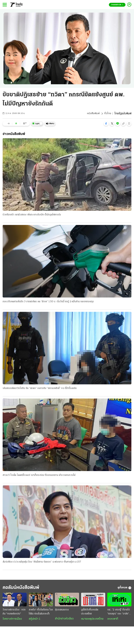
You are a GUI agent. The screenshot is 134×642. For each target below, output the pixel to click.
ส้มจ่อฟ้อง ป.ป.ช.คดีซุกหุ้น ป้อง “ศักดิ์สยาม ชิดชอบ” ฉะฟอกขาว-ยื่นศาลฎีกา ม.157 (42, 562)
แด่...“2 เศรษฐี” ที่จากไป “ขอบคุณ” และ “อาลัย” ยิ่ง (118, 613)
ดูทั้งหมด (124, 588)
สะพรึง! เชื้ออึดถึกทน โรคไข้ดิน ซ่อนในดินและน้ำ (41, 613)
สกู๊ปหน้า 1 (34, 620)
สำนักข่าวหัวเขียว (64, 620)
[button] (106, 123)
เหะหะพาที (112, 620)
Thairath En (117, 5)
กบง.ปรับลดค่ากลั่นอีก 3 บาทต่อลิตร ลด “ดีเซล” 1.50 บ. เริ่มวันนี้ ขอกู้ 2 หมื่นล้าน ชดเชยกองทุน (48, 301)
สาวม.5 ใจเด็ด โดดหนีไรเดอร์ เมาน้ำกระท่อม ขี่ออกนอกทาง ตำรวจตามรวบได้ (39, 475)
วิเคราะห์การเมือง (12, 620)
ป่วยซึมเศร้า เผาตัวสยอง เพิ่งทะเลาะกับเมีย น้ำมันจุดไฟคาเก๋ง (32, 215)
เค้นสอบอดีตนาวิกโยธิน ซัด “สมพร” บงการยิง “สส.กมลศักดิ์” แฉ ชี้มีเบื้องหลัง (40, 388)
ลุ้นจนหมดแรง (62, 611)
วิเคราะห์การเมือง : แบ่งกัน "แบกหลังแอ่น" (14, 613)
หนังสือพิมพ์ (93, 113)
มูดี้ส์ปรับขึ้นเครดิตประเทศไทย (89, 613)
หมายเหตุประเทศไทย (92, 620)
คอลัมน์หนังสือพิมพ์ (23, 588)
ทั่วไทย (107, 113)
